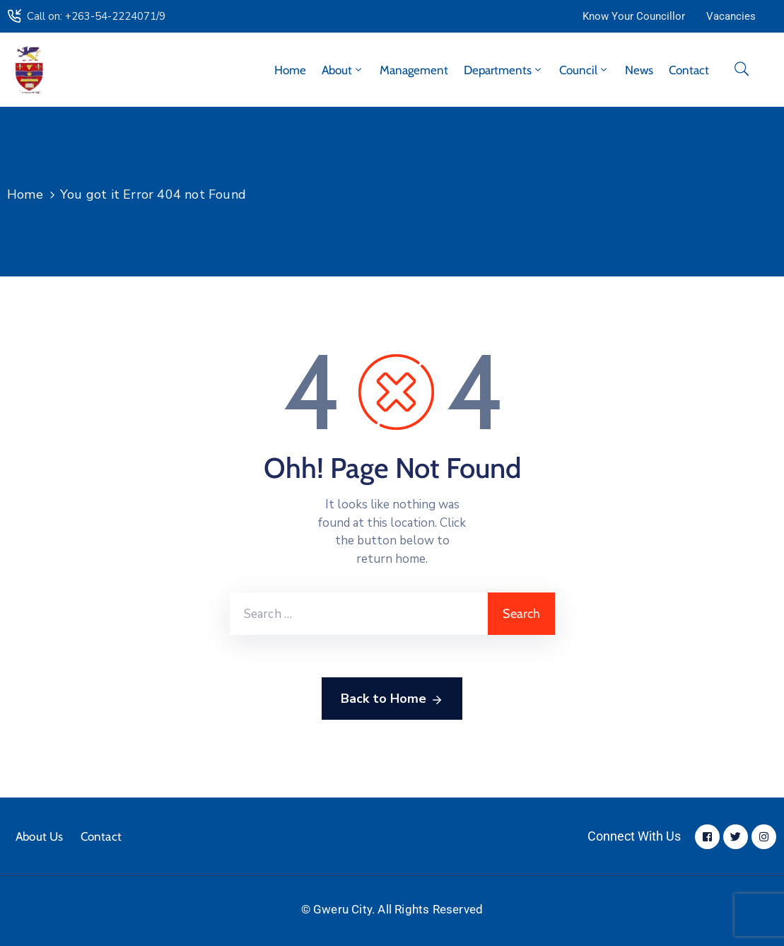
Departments (504, 70)
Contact (689, 70)
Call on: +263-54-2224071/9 (96, 16)
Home (290, 70)
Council (584, 70)
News (639, 70)
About (343, 70)
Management (414, 70)
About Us (40, 836)
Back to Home (392, 699)
